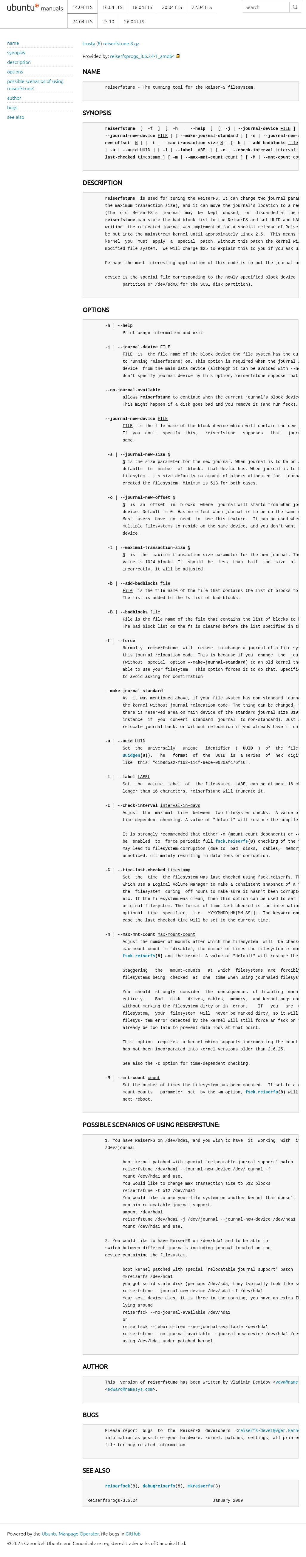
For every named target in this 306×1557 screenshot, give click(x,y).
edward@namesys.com (130, 1389)
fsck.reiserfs (231, 841)
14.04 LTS (82, 7)
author (14, 98)
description (19, 62)
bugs (12, 107)
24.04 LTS (82, 21)
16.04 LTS (112, 7)
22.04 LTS (202, 7)
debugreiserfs (159, 1486)
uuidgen (131, 755)
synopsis (16, 52)
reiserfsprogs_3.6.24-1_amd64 (142, 56)
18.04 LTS (142, 7)
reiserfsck (117, 1486)
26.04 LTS (134, 21)
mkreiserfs (200, 1486)
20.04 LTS (172, 7)
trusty (89, 43)
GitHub (133, 1533)
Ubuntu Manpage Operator (70, 1533)
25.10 (108, 21)
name (13, 43)
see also (15, 117)
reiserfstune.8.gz (121, 43)
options (15, 71)
